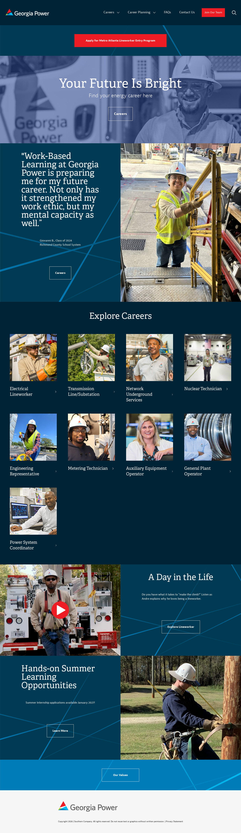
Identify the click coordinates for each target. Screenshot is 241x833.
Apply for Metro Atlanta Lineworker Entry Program (120, 40)
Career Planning (139, 12)
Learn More (60, 731)
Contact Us (187, 12)
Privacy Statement (174, 821)
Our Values (120, 775)
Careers (109, 12)
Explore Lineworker (180, 627)
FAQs (167, 12)
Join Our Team (213, 12)
